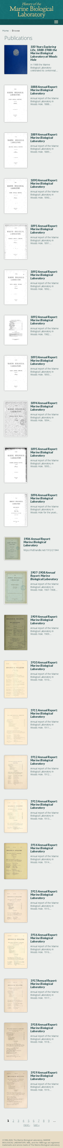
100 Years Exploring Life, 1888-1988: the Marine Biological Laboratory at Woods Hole (43, 53)
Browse (16, 30)
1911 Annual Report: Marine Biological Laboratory (43, 713)
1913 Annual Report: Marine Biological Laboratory (43, 804)
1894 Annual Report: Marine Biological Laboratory (43, 406)
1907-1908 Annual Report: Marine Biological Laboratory (44, 576)
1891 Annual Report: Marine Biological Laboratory (43, 229)
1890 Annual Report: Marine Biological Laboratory (43, 183)
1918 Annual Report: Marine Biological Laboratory (43, 1028)
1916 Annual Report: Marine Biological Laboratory (43, 938)
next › (27, 1125)
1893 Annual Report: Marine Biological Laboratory (43, 360)
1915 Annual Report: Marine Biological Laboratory (43, 895)
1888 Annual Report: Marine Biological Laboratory (43, 90)
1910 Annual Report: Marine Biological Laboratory (43, 666)
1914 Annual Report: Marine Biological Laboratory (43, 848)
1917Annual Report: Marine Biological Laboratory (43, 984)
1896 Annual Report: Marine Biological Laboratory (43, 498)
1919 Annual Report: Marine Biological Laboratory (43, 1076)
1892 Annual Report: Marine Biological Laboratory (43, 275)
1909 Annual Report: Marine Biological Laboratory (43, 620)
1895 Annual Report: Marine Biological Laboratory (43, 452)
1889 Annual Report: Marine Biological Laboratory (43, 138)
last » (36, 1125)
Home (5, 30)
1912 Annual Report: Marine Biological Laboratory (43, 760)
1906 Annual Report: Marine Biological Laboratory (37, 542)
